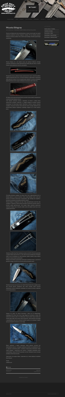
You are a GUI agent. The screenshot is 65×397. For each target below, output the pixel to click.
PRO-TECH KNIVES (29, 19)
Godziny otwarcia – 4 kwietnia (49, 28)
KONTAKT (49, 19)
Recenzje (9, 367)
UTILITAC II (9, 371)
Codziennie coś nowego (48, 30)
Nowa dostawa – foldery (48, 33)
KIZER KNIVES (36, 19)
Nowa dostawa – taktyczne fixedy (50, 35)
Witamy (32, 7)
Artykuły (43, 19)
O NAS (17, 19)
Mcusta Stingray (14, 27)
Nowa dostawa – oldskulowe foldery (50, 37)
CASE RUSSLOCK (37, 371)
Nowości (22, 19)
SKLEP (54, 19)
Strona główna (10, 19)
